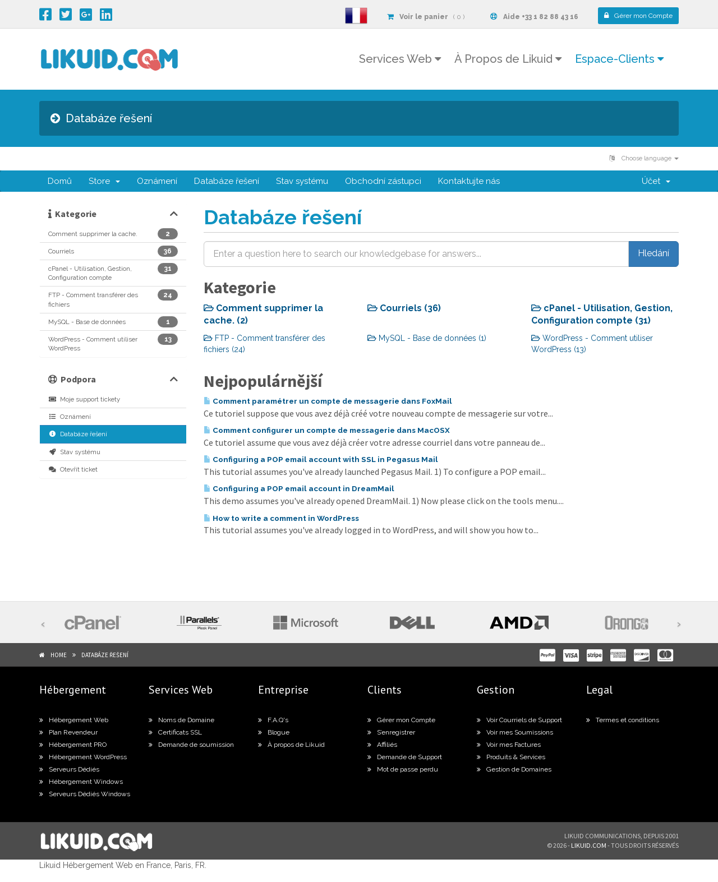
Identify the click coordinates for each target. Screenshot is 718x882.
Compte (638, 16)
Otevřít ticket (73, 469)
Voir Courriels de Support (519, 720)
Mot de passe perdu (402, 769)
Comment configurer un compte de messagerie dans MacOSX (327, 430)
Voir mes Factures (509, 745)
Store (104, 181)
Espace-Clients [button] (619, 59)
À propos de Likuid (291, 745)
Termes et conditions (622, 720)
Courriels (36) (404, 308)
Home (58, 655)
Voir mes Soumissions (515, 732)
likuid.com (588, 845)
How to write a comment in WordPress (281, 518)
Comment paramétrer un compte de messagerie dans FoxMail (328, 400)
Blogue (273, 732)
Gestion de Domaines (514, 769)
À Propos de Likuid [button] (507, 59)
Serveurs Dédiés (69, 769)
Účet (656, 181)
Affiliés (382, 745)
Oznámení (157, 181)
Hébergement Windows (81, 782)
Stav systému (302, 181)
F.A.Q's (273, 720)
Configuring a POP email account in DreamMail (299, 488)
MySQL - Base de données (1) (426, 338)
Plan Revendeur (68, 732)
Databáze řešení (226, 181)
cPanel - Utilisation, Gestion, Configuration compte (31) (602, 314)
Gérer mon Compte (401, 720)
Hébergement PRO (73, 745)
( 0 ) (425, 17)
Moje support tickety (84, 399)
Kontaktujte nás (469, 181)
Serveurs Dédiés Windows (84, 794)
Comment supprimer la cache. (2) (263, 314)
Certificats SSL (175, 732)
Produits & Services (511, 757)
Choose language (644, 158)
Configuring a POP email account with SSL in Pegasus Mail (321, 459)
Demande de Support (404, 757)
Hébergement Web (73, 720)
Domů (60, 181)
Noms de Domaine (181, 720)
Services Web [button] (400, 59)
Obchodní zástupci (383, 181)
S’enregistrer (391, 732)
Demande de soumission (191, 745)
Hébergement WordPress (83, 757)
